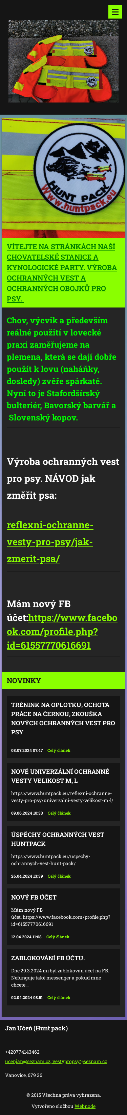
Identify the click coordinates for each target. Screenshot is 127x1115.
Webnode (85, 1106)
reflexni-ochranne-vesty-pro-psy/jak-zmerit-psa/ (50, 542)
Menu (115, 12)
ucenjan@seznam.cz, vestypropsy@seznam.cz (56, 1061)
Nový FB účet (34, 897)
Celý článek (58, 750)
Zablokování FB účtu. (48, 958)
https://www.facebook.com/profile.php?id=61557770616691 (62, 631)
